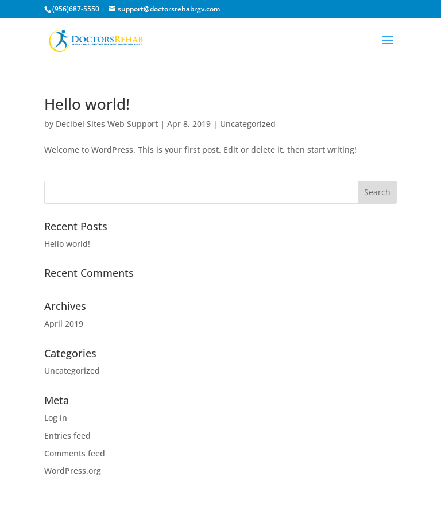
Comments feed (74, 453)
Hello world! (87, 104)
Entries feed (67, 435)
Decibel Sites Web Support (107, 123)
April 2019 (63, 323)
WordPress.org (72, 470)
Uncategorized (248, 123)
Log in (55, 417)
